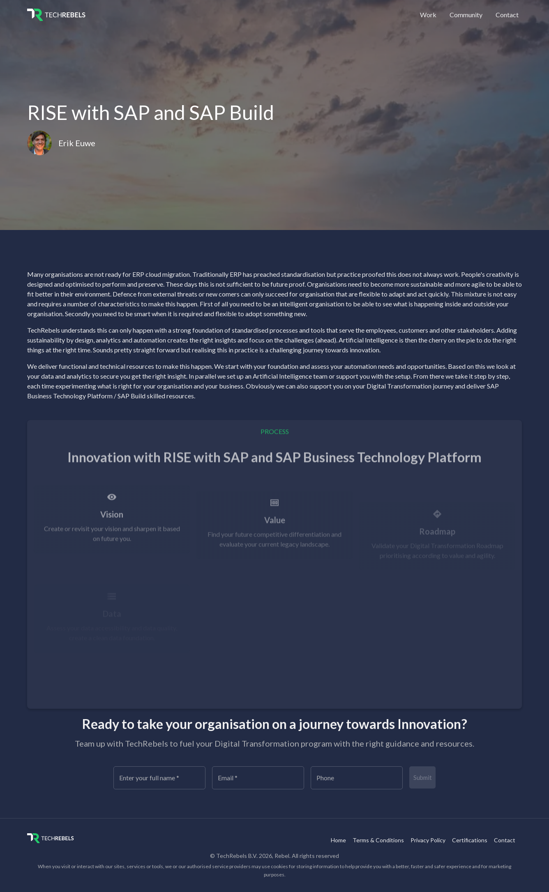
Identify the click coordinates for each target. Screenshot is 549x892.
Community (466, 14)
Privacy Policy (428, 840)
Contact (507, 14)
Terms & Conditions (378, 840)
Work (428, 14)
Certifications (469, 840)
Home (338, 840)
